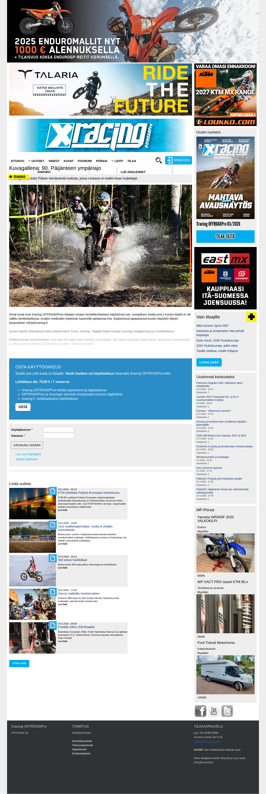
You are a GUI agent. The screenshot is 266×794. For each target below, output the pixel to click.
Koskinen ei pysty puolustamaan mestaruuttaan (224, 446)
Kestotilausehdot (82, 741)
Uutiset (37, 161)
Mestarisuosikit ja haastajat (212, 457)
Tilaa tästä (225, 236)
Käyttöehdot (79, 749)
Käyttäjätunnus (21, 429)
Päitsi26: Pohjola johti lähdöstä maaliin (219, 478)
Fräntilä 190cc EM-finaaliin (76, 627)
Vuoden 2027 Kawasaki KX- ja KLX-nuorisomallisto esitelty (217, 398)
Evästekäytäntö (81, 753)
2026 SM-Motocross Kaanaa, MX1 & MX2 (221, 435)
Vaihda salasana (27, 459)
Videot (54, 161)
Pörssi (101, 161)
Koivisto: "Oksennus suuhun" (213, 410)
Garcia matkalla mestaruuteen (79, 593)
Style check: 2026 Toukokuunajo (217, 340)
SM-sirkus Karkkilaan (72, 560)
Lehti (119, 161)
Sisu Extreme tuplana (209, 467)
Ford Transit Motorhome (216, 643)
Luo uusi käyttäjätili (28, 454)
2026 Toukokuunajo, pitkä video (217, 345)
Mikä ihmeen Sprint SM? (212, 325)
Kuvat (69, 161)
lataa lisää (19, 663)
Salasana (17, 435)
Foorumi (85, 161)
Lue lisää (64, 510)
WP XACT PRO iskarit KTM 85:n (222, 582)
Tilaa (131, 161)
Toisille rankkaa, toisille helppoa (217, 351)
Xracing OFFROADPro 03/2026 (218, 224)
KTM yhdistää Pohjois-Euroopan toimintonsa (88, 492)
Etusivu (17, 161)
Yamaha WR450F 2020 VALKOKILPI (215, 519)
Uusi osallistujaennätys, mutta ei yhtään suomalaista (85, 528)
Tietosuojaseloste (82, 745)
